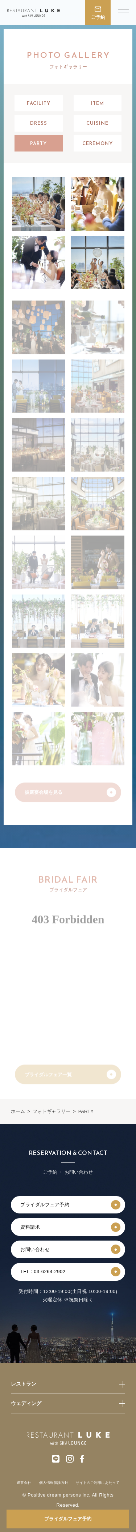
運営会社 (24, 1483)
